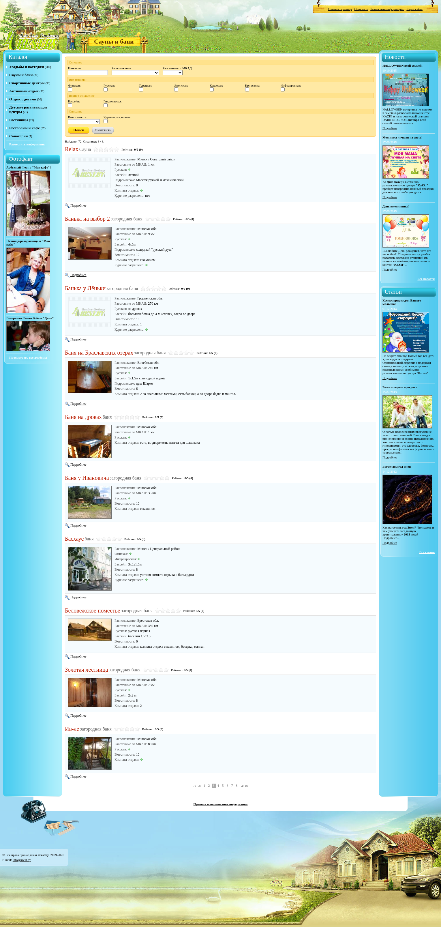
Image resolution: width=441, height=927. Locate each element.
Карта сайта (414, 9)
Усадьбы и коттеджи (26, 67)
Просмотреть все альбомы (28, 357)
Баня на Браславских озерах (99, 352)
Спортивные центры (27, 83)
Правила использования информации (221, 804)
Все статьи (427, 552)
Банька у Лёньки (85, 288)
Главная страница (340, 9)
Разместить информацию (387, 9)
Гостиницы (18, 120)
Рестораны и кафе (24, 128)
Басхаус (74, 538)
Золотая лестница (86, 669)
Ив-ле (72, 729)
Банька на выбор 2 (87, 219)
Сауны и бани (21, 75)
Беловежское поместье (92, 610)
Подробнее (76, 205)
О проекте (361, 9)
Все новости (426, 278)
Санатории (18, 136)
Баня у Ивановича (87, 478)
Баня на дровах (83, 417)
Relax (71, 149)
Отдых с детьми (22, 99)
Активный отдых (24, 91)
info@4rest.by (22, 860)
